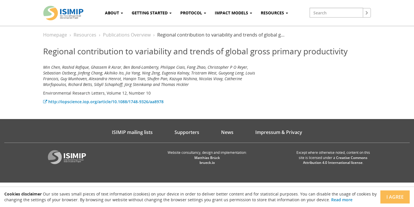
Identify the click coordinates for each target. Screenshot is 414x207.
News (227, 132)
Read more (341, 199)
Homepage (55, 35)
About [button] (114, 13)
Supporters (187, 132)
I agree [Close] (395, 197)
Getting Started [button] (152, 13)
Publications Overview (127, 35)
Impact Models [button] (233, 13)
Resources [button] (274, 13)
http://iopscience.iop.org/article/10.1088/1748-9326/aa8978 (103, 101)
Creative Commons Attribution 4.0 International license (335, 160)
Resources (85, 35)
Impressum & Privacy (278, 132)
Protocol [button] (193, 13)
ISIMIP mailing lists (132, 132)
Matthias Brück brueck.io (207, 160)
